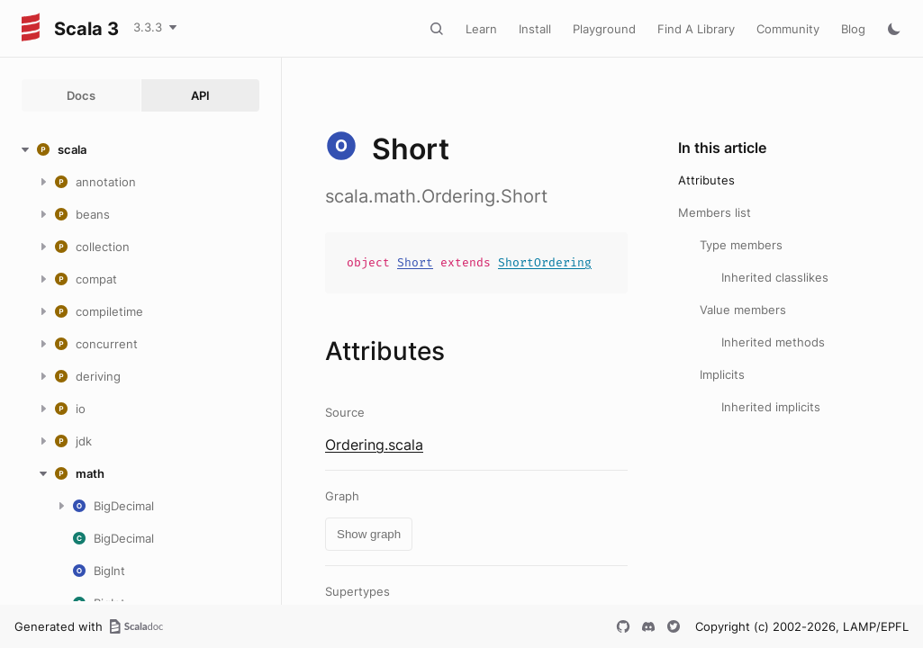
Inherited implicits (770, 407)
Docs (81, 95)
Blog (853, 29)
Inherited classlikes (774, 277)
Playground (604, 29)
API (200, 95)
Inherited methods (773, 342)
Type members (741, 245)
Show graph (369, 534)
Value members (743, 309)
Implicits (722, 374)
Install (535, 29)
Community (787, 29)
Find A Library (696, 29)
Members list (714, 212)
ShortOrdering (545, 262)
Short (415, 262)
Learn (481, 29)
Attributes (706, 180)
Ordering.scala (374, 445)
